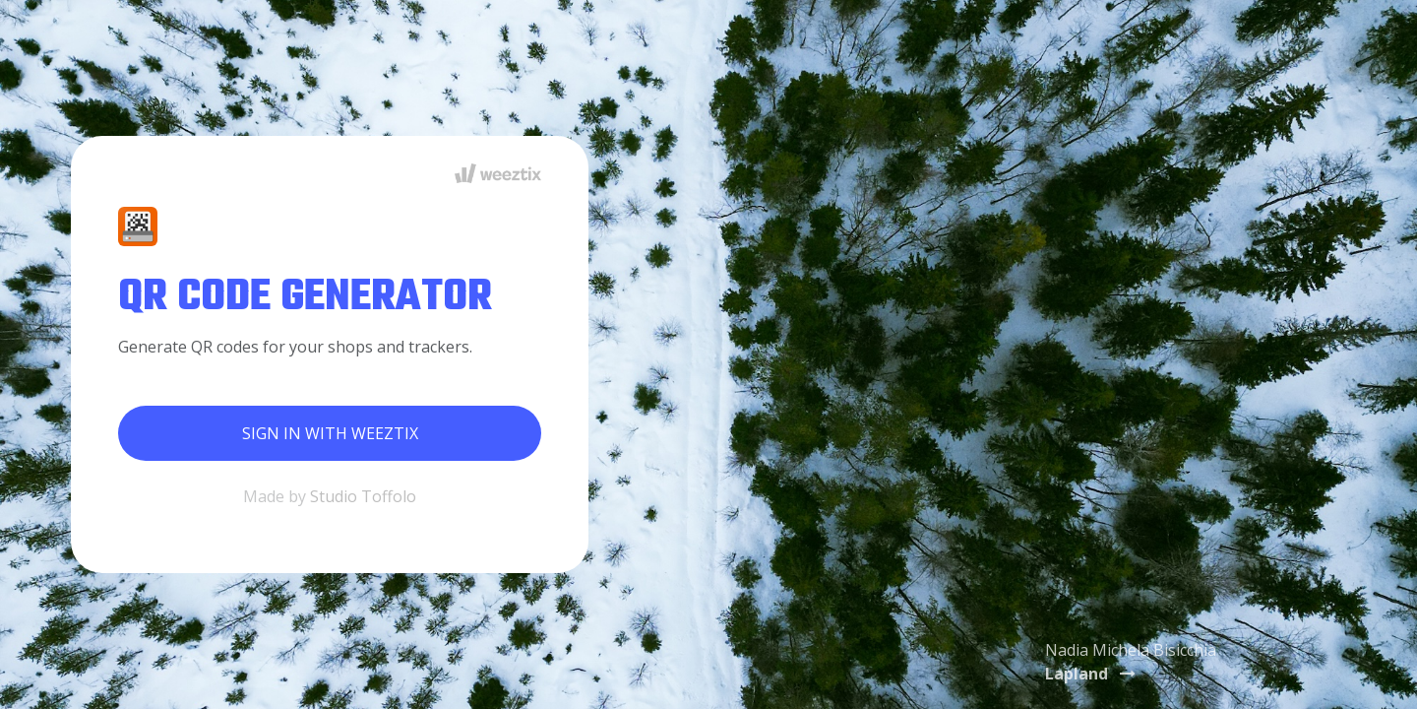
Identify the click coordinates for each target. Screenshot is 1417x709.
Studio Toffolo (363, 496)
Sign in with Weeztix (330, 433)
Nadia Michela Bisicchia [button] (1130, 661)
